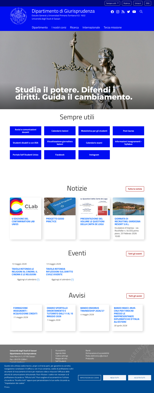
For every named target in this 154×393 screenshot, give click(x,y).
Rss (123, 11)
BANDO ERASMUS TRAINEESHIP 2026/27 (92, 309)
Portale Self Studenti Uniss (25, 154)
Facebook (112, 11)
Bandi (88, 350)
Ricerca (74, 27)
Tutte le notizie (135, 188)
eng (148, 3)
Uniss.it (138, 3)
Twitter (128, 11)
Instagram (117, 11)
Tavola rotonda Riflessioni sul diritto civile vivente (59, 271)
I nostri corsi (59, 27)
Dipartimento (40, 27)
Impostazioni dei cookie (89, 378)
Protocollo (90, 358)
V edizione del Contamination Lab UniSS (23, 221)
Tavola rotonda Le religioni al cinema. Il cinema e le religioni (24, 271)
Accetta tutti (139, 378)
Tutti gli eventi (135, 253)
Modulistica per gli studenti (94, 130)
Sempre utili (111, 3)
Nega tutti (114, 378)
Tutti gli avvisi (135, 296)
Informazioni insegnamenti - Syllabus (128, 143)
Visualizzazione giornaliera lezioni (60, 143)
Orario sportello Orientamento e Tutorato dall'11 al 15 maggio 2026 (60, 312)
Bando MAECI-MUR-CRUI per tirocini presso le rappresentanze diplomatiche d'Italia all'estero (126, 315)
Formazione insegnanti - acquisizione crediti (25, 310)
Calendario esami (94, 142)
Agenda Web (60, 353)
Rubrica (127, 3)
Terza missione (113, 27)
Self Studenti (60, 361)
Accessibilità (60, 350)
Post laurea (128, 130)
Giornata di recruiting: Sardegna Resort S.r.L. (127, 221)
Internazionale (91, 27)
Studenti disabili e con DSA (25, 142)
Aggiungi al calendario (26, 279)
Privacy (7, 387)
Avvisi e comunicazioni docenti (25, 131)
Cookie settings (61, 355)
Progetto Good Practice (55, 220)
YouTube (134, 11)
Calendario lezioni (59, 130)
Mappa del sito (61, 358)
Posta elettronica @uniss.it (97, 355)
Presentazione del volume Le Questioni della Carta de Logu (92, 221)
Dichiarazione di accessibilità (97, 353)
